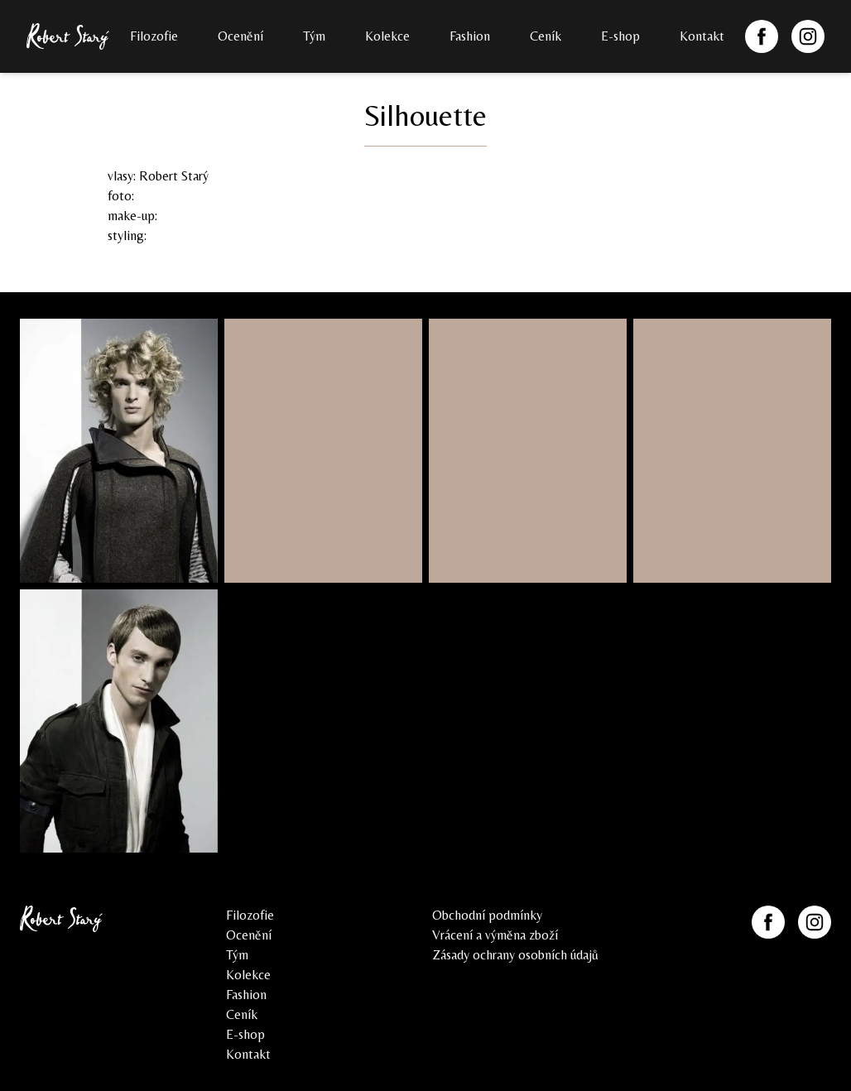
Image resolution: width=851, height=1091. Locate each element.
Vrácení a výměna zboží (495, 935)
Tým (314, 36)
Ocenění (240, 36)
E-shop (620, 36)
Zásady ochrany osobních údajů (515, 955)
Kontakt (702, 36)
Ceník (545, 36)
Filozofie (154, 36)
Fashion (470, 36)
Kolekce (387, 36)
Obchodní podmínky (487, 915)
